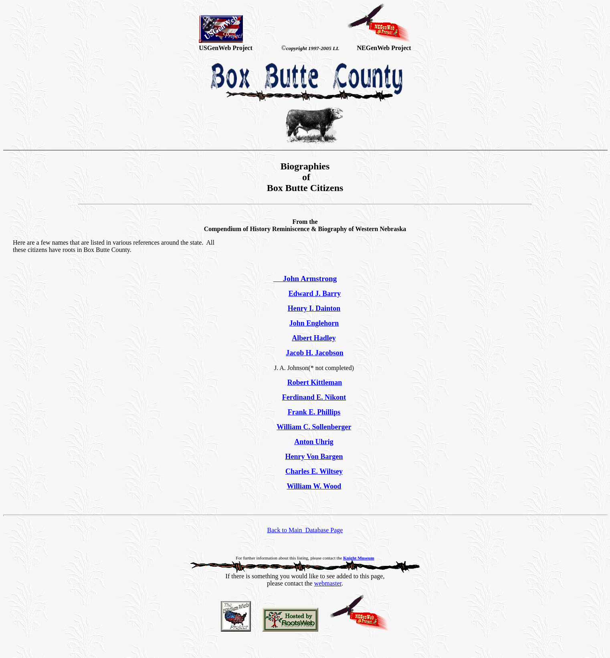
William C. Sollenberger (314, 427)
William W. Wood (314, 486)
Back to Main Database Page (305, 530)
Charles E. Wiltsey (314, 471)
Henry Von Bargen (314, 457)
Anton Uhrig (313, 442)
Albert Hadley (314, 338)
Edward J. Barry (315, 294)
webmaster (327, 583)
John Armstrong (305, 278)
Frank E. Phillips (314, 412)
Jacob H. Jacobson (314, 353)
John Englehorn (314, 323)
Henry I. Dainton (314, 308)
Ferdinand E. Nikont (314, 397)
